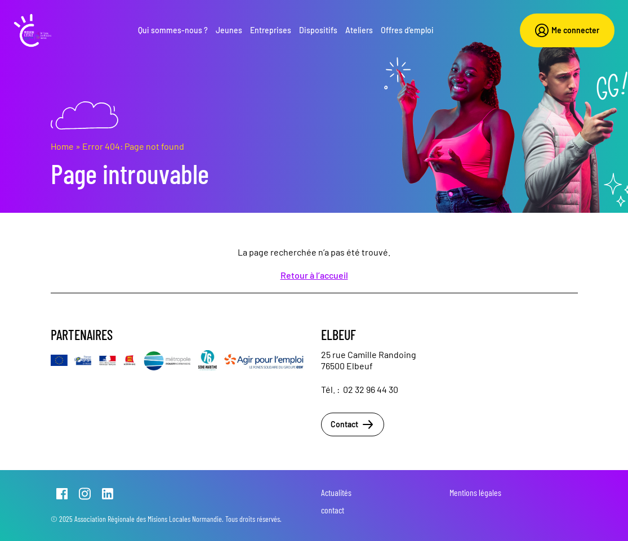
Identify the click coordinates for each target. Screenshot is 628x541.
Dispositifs (318, 30)
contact (332, 509)
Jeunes (229, 30)
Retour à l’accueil (314, 275)
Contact (353, 424)
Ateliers (359, 30)
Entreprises (270, 30)
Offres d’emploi (407, 30)
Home (62, 146)
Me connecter (567, 30)
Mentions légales (475, 492)
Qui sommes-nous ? (173, 30)
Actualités (336, 492)
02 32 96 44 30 (370, 389)
